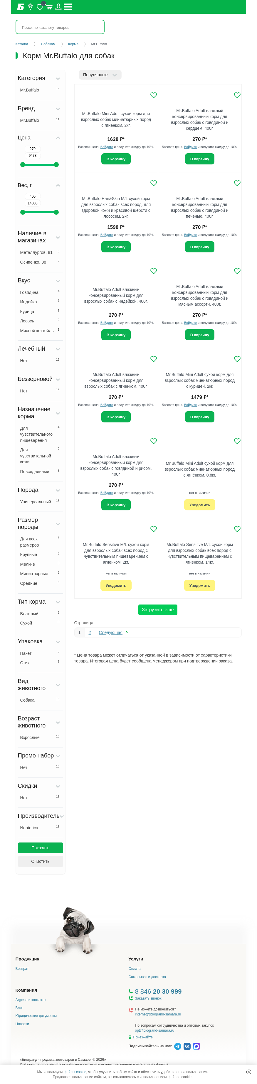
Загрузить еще (158, 609)
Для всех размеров (40, 541)
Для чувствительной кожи (40, 455)
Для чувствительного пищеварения (40, 434)
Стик (40, 662)
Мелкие (40, 564)
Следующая (111, 632)
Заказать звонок (148, 998)
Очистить (40, 861)
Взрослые (40, 737)
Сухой (40, 622)
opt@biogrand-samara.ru (154, 1030)
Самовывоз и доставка (147, 977)
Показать (40, 847)
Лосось (40, 320)
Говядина (40, 292)
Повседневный (40, 471)
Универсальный (40, 501)
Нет (40, 360)
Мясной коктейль (40, 330)
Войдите (106, 147)
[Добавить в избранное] (153, 95)
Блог (19, 1008)
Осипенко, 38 (40, 261)
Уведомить (199, 505)
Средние (40, 583)
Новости (22, 1024)
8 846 (158, 991)
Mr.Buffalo (40, 89)
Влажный (40, 613)
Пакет (40, 653)
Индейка (40, 301)
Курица (40, 311)
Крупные (40, 554)
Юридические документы (36, 1016)
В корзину (116, 159)
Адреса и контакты (31, 1000)
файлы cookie (75, 1072)
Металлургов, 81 (40, 252)
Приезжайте (143, 1037)
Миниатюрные (40, 573)
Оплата (135, 969)
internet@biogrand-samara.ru (158, 1014)
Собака (40, 699)
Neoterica (40, 827)
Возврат (22, 969)
